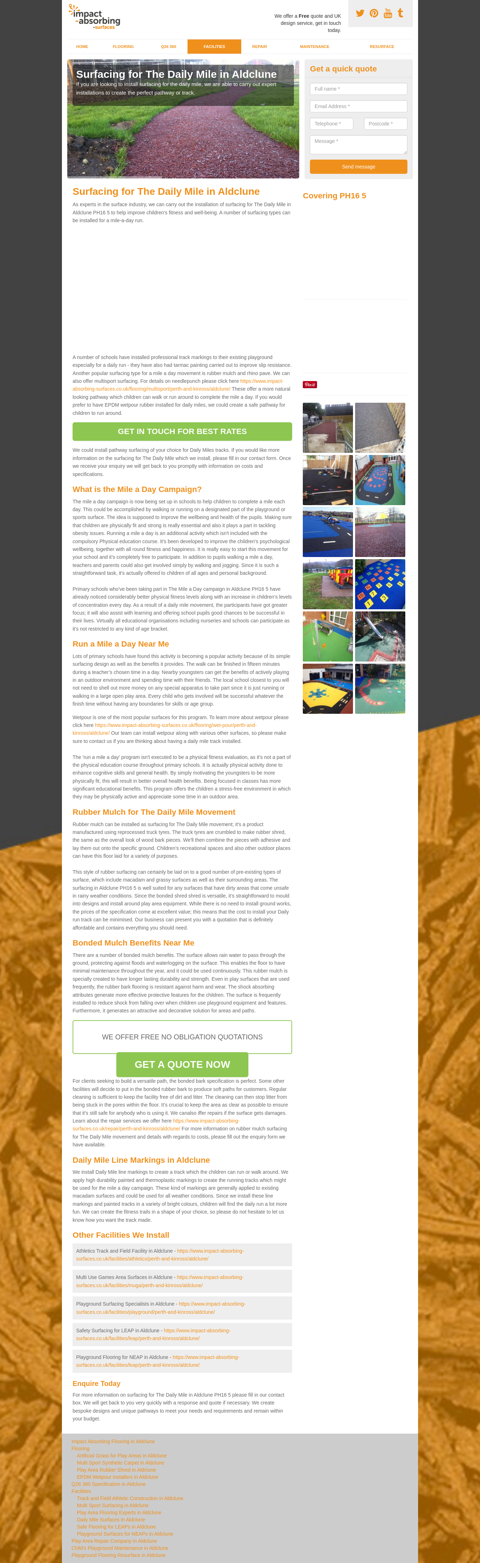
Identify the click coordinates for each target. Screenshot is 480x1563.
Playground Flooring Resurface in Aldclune (119, 1555)
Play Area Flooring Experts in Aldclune (119, 1512)
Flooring (123, 46)
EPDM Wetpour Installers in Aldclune (117, 1477)
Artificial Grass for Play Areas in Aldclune (122, 1455)
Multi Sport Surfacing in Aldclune (113, 1505)
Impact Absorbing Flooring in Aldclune (113, 1441)
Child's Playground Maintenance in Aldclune (120, 1548)
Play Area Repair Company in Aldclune (114, 1541)
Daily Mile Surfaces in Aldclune (111, 1519)
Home (82, 46)
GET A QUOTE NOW (182, 1064)
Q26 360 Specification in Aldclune (109, 1484)
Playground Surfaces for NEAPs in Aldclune (125, 1534)
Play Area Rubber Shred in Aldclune (116, 1470)
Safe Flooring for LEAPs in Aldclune (116, 1527)
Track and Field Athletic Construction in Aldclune (130, 1498)
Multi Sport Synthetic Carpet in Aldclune (120, 1463)
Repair (259, 46)
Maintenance (314, 46)
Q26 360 (168, 46)
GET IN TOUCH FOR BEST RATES (182, 431)
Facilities (214, 46)
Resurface (382, 46)
